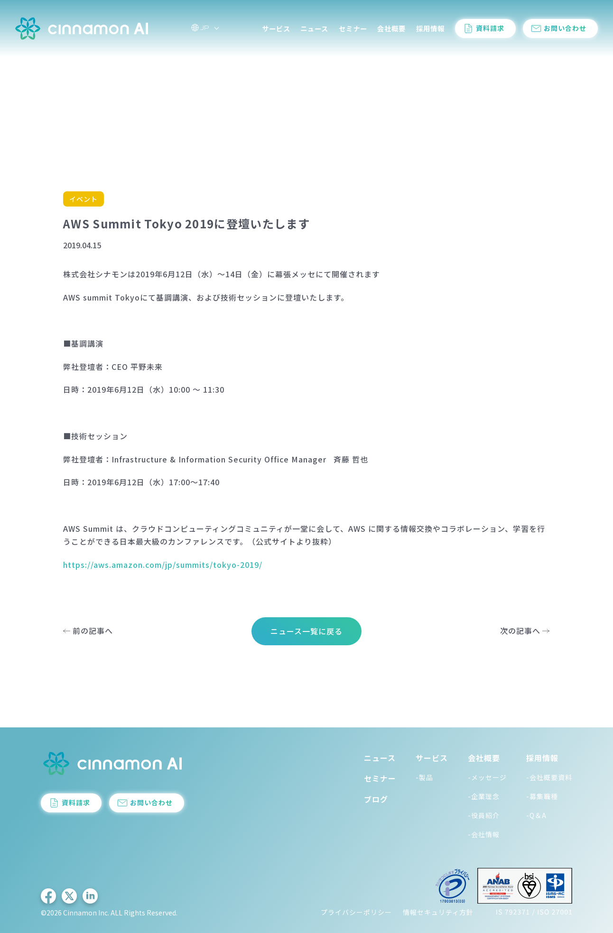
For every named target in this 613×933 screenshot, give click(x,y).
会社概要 (391, 28)
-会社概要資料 (549, 777)
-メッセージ (487, 777)
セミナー (353, 28)
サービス (276, 28)
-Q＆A (536, 815)
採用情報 (430, 28)
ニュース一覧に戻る (306, 631)
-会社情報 (484, 834)
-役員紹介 (484, 815)
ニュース (314, 28)
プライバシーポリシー (356, 912)
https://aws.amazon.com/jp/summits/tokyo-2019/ (162, 564)
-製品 (424, 777)
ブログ (376, 799)
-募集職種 (542, 796)
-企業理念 (484, 796)
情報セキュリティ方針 (438, 912)
